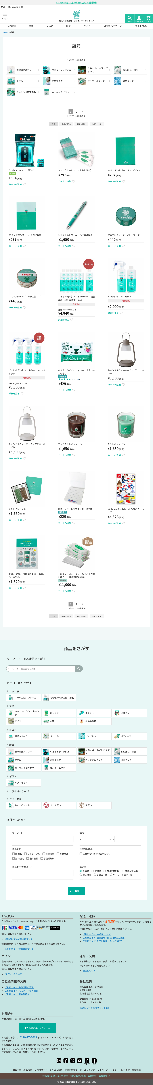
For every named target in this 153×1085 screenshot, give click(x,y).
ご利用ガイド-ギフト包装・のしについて (102, 941)
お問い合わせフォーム (37, 1028)
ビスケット (126, 712)
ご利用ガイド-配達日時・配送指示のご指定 (103, 937)
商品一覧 (17, 1069)
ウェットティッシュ (59, 751)
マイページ (102, 1069)
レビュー (114, 1069)
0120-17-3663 (28, 1037)
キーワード (17, 832)
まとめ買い (55, 805)
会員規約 (92, 1075)
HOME (5, 32)
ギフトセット (21, 782)
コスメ (49, 25)
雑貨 (68, 25)
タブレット (90, 712)
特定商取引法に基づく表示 (55, 1075)
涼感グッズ (126, 759)
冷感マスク (55, 759)
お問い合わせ (71, 1069)
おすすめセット (22, 805)
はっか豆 (54, 712)
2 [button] (76, 111)
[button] (82, 111)
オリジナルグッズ (94, 759)
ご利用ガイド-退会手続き (17, 994)
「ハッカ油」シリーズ (25, 697)
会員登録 (136, 1069)
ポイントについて (13, 973)
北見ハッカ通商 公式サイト (93, 1008)
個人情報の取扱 (78, 1075)
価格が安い (66, 124)
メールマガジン (87, 1069)
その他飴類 (90, 721)
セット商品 (141, 25)
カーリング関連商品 (24, 767)
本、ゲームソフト (58, 767)
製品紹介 (27, 1069)
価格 (82, 832)
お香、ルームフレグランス (97, 751)
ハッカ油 (11, 25)
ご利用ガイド (40, 1069)
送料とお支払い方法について (19, 938)
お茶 (52, 721)
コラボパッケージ (113, 25)
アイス (18, 721)
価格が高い (81, 124)
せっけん (54, 736)
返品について (89, 970)
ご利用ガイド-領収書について (19, 948)
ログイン (125, 1069)
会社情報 (103, 1075)
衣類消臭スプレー (23, 751)
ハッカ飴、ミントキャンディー (27, 713)
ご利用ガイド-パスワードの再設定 (21, 990)
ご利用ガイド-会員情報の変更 (19, 987)
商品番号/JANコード (22, 866)
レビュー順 (96, 124)
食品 (31, 25)
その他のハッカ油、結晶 (62, 697)
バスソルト (90, 736)
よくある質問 (56, 1069)
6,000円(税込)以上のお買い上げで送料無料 (76, 2)
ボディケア (126, 736)
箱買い (88, 805)
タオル (18, 759)
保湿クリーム (21, 736)
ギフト (87, 25)
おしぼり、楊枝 (128, 751)
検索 (78, 669)
